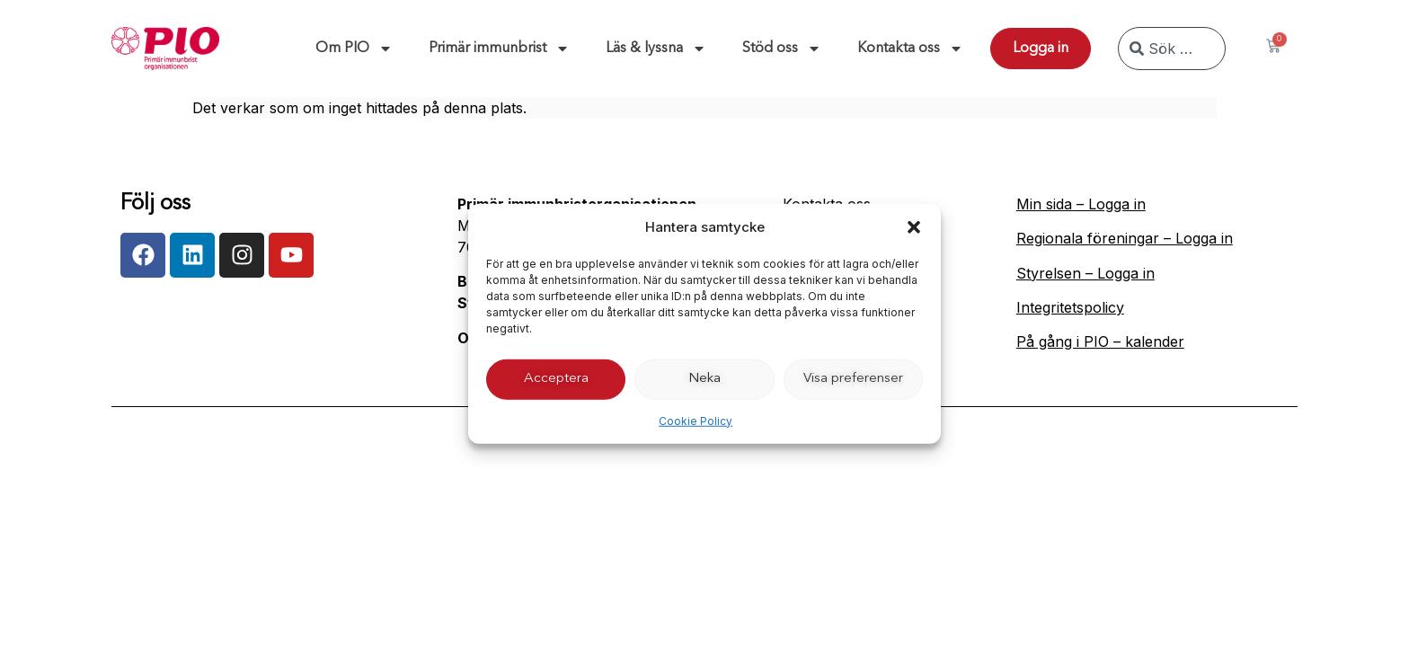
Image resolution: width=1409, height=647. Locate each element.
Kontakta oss (910, 48)
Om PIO (354, 48)
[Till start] (165, 48)
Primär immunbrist (499, 48)
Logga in (1040, 48)
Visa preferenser (853, 379)
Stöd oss (781, 48)
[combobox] (1172, 48)
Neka (704, 379)
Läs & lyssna (656, 48)
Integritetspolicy (1070, 307)
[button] (914, 227)
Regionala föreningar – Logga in (1124, 238)
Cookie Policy (695, 420)
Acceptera (556, 379)
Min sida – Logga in (1081, 204)
